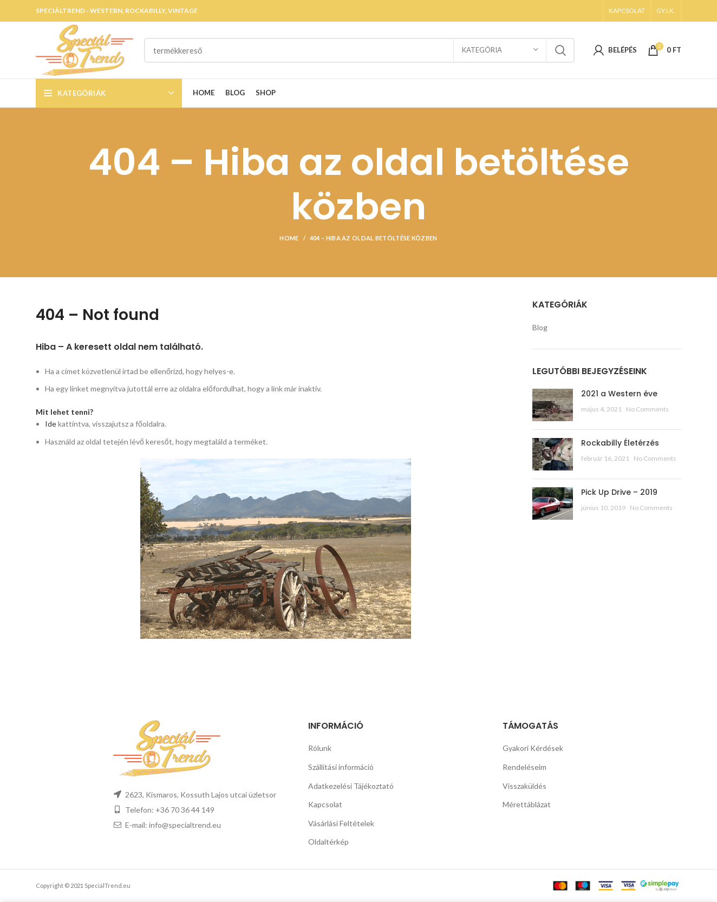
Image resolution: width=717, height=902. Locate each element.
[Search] (359, 50)
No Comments (647, 409)
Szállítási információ (341, 767)
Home (288, 237)
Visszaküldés (524, 785)
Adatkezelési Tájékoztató (351, 785)
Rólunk (319, 748)
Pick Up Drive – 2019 (619, 492)
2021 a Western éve (619, 393)
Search (559, 50)
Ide (50, 423)
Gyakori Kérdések (533, 748)
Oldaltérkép (328, 841)
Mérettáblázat (527, 804)
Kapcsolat (325, 804)
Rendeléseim (524, 767)
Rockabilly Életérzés (620, 442)
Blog (539, 327)
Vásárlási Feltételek (341, 823)
